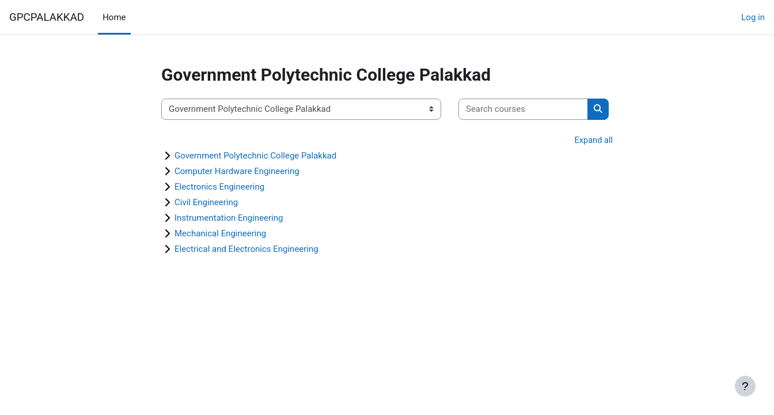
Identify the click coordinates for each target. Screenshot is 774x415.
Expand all (593, 140)
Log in (753, 17)
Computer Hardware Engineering (236, 172)
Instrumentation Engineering (228, 218)
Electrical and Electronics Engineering (246, 249)
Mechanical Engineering (220, 234)
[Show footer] (745, 386)
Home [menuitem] (114, 17)
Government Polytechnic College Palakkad (255, 156)
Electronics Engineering (219, 187)
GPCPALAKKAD (46, 17)
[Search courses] (523, 109)
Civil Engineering (206, 203)
